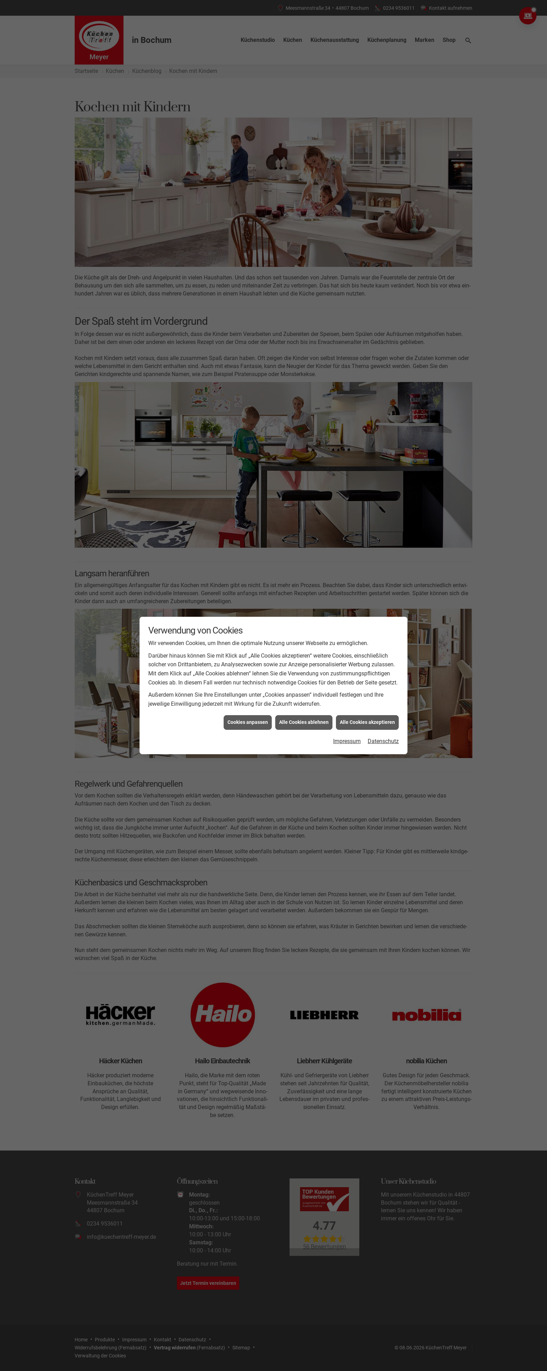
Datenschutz (383, 505)
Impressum (347, 505)
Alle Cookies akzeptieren (367, 486)
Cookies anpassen (247, 486)
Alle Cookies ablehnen (304, 486)
